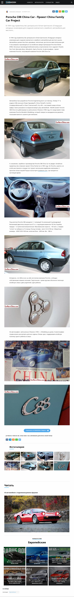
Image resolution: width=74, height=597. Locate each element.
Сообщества (50, 2)
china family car (25, 435)
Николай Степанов (15, 11)
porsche (9, 435)
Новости (30, 2)
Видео (58, 2)
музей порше (48, 435)
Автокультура (39, 2)
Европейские (12, 592)
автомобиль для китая (37, 435)
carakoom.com (42, 170)
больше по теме (37, 538)
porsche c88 (15, 435)
